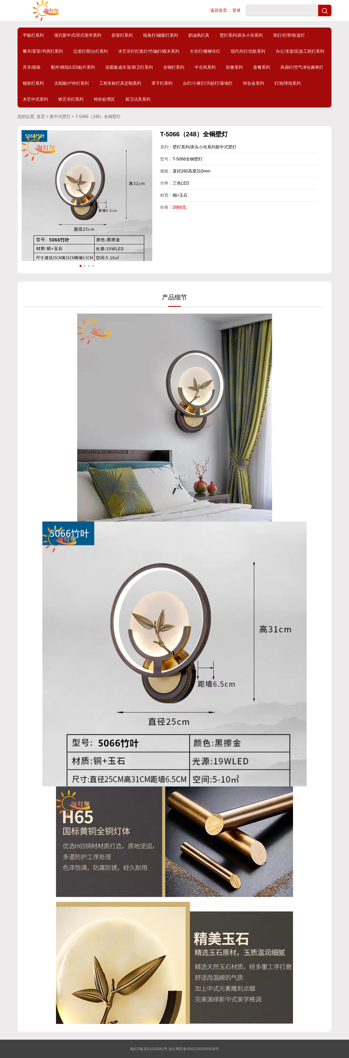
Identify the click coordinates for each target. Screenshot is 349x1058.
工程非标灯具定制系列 (120, 83)
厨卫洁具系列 (137, 99)
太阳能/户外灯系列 (71, 83)
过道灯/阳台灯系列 (90, 51)
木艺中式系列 (35, 99)
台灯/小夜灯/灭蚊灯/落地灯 (207, 83)
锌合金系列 (253, 83)
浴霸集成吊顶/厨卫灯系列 (129, 67)
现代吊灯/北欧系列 (248, 51)
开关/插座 (32, 67)
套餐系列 (261, 67)
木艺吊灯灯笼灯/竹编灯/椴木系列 (148, 51)
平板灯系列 (33, 35)
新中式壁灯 (60, 116)
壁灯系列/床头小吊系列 (241, 35)
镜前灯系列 (33, 83)
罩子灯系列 (161, 83)
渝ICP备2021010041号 (148, 1049)
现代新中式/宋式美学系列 (77, 35)
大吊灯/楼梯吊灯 (205, 51)
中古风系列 (205, 67)
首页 (41, 116)
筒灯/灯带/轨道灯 (289, 35)
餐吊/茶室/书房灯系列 (43, 51)
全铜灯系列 (173, 67)
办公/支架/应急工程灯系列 (300, 51)
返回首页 (218, 10)
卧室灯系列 (122, 35)
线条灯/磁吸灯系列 (160, 35)
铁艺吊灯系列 (70, 99)
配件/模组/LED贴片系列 (73, 67)
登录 (236, 10)
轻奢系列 (234, 67)
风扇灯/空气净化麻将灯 (301, 67)
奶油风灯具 (198, 35)
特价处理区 (104, 99)
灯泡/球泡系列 (287, 83)
